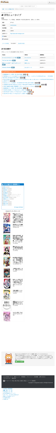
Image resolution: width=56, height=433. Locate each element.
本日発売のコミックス (9, 393)
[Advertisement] (14, 139)
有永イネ (5, 204)
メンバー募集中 (19, 361)
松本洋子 (5, 201)
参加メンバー (17, 376)
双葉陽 (5, 196)
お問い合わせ (42, 376)
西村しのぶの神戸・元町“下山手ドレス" (11, 63)
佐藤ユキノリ (6, 199)
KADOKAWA (13, 25)
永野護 (26, 60)
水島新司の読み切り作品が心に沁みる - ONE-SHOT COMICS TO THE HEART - (22, 84)
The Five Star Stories (7, 60)
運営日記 (14, 378)
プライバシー (30, 376)
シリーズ (29, 380)
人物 (15, 380)
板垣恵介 (5, 190)
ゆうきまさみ (28, 57)
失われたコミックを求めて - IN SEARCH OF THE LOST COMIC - (19, 82)
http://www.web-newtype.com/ (17, 33)
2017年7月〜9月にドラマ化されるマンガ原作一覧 (15, 93)
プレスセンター (7, 378)
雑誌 (25, 380)
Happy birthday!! (18, 207)
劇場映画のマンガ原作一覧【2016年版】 (13, 88)
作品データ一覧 (7, 391)
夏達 (4, 187)
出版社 (21, 380)
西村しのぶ (27, 63)
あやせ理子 (6, 197)
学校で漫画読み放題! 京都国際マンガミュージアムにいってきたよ (19, 86)
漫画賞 (33, 380)
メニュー (51, 2)
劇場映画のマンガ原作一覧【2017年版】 (13, 74)
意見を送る (6, 397)
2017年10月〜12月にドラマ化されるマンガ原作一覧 (16, 91)
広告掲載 (36, 376)
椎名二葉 (5, 203)
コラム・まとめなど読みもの (11, 394)
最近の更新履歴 (7, 388)
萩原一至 (5, 188)
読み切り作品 (21, 43)
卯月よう (5, 194)
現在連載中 (13, 43)
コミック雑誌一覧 (9, 9)
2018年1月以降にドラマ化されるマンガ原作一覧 (15, 90)
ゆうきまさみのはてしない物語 (9, 57)
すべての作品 (5, 43)
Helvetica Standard (6, 67)
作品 (18, 380)
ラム (4, 200)
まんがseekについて (8, 376)
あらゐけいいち (28, 67)
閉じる (5, 399)
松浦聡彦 (5, 193)
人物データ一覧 (7, 390)
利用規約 (23, 376)
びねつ (5, 191)
